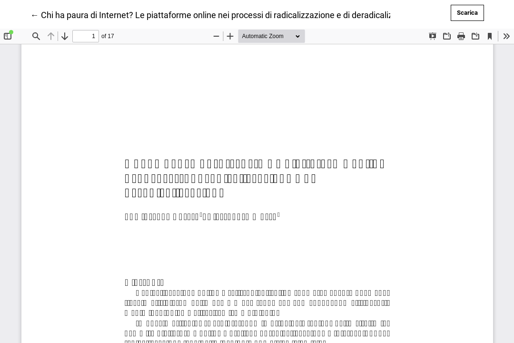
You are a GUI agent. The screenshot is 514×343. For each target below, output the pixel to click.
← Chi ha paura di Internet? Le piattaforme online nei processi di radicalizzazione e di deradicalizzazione (226, 14)
